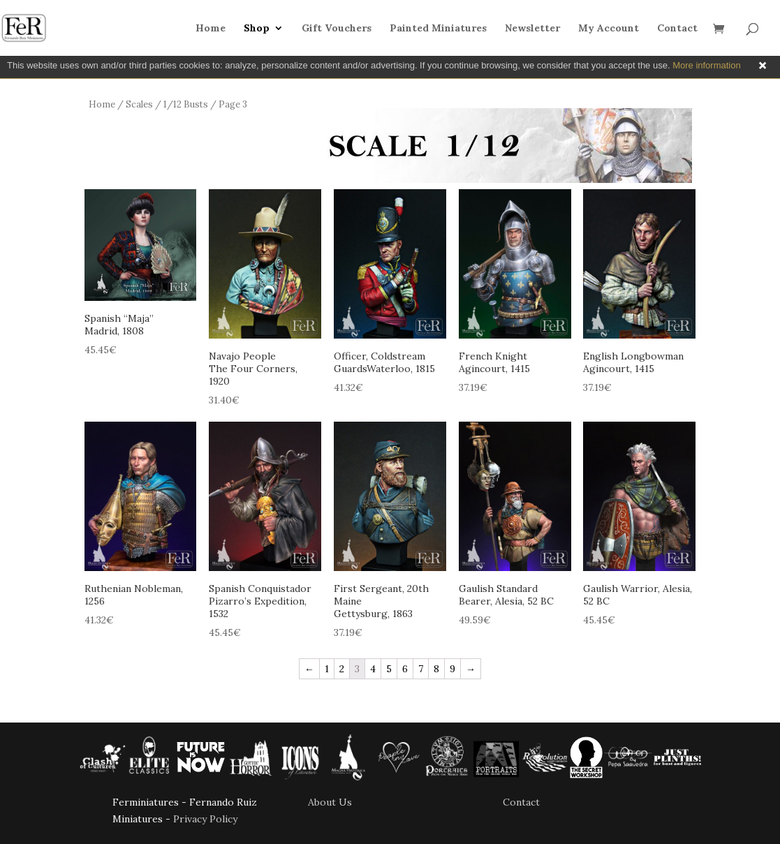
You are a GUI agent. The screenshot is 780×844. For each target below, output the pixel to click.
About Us (330, 802)
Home (211, 28)
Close (762, 65)
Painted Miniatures (438, 28)
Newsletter (532, 28)
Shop (257, 28)
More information (706, 65)
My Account (608, 28)
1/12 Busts (185, 104)
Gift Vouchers (336, 28)
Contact (677, 28)
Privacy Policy (205, 819)
